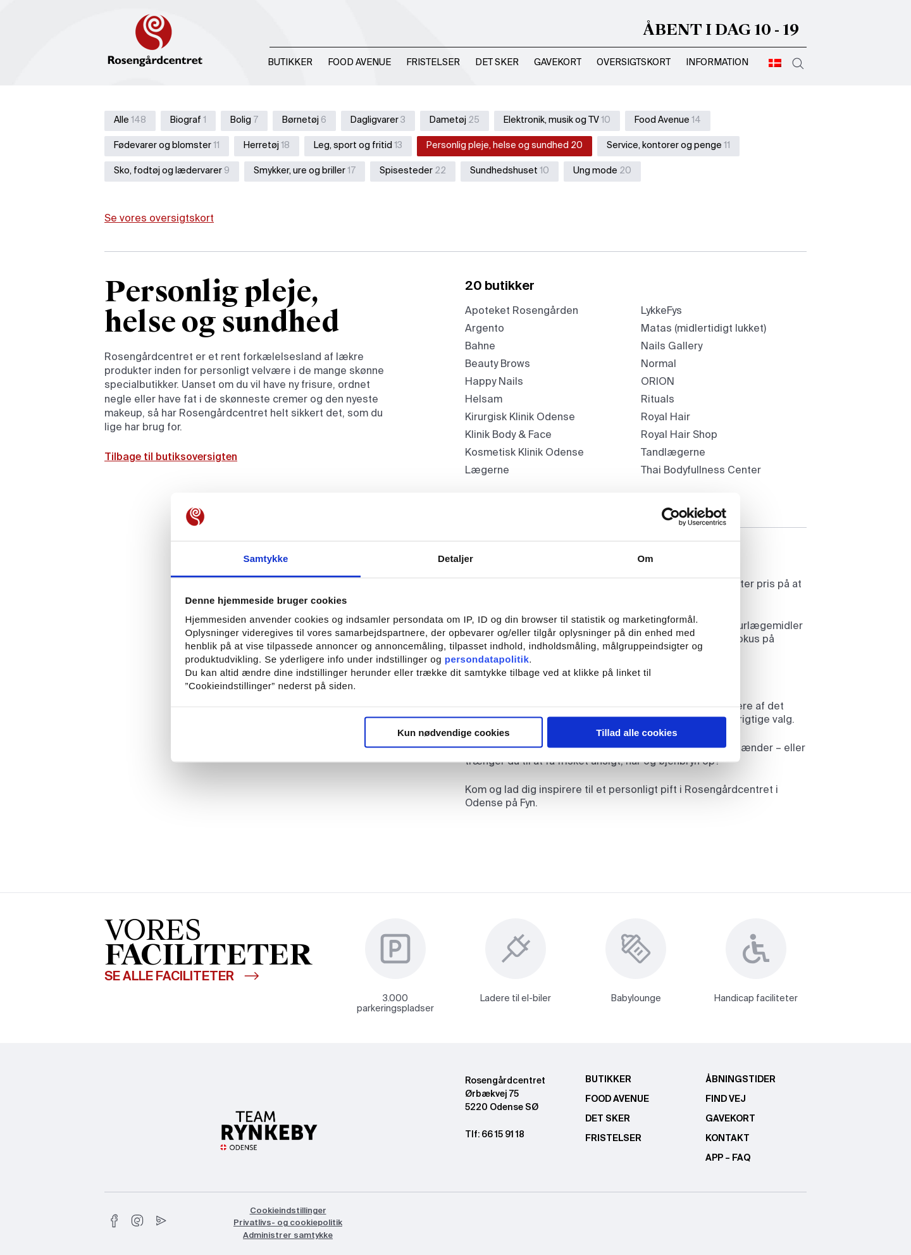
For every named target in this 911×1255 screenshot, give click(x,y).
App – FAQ (727, 1158)
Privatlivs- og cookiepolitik (287, 1223)
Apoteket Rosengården (521, 311)
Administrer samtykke (288, 1236)
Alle (130, 120)
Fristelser (433, 62)
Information (717, 62)
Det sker (497, 62)
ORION (657, 382)
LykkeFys (661, 311)
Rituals (657, 400)
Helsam (483, 400)
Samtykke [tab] (266, 558)
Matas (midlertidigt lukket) (703, 329)
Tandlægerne (673, 453)
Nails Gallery (671, 347)
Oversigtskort (634, 62)
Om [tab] (645, 558)
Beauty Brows (497, 364)
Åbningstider (740, 1079)
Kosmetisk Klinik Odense (524, 453)
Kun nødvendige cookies (453, 732)
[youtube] (160, 1221)
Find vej (725, 1099)
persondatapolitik (487, 659)
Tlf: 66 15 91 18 (494, 1134)
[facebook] (114, 1221)
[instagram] (137, 1221)
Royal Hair (665, 418)
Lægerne (487, 471)
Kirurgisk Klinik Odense (520, 418)
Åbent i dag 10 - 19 (721, 29)
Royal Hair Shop (679, 435)
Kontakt (727, 1138)
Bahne (480, 347)
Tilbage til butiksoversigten (170, 458)
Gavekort (557, 62)
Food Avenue (359, 62)
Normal (658, 364)
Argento (484, 329)
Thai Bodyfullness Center (701, 471)
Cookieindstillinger (288, 1211)
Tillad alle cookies (636, 732)
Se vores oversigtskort (159, 219)
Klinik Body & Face (508, 435)
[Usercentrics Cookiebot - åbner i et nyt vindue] (671, 517)
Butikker (290, 62)
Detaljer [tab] (455, 558)
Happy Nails (494, 382)
